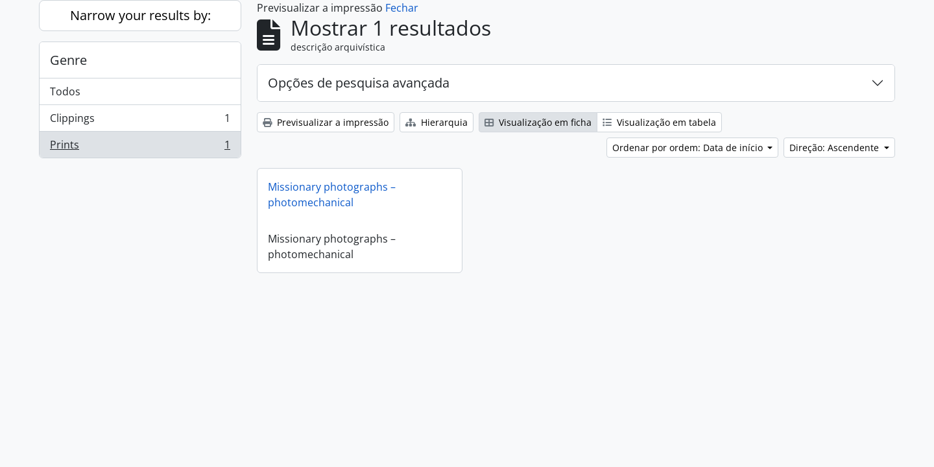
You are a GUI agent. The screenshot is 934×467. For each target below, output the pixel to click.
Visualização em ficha (538, 122)
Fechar (401, 8)
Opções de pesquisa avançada (358, 82)
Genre (68, 60)
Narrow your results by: (140, 15)
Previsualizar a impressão (326, 122)
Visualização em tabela (659, 122)
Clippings (139, 121)
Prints (139, 147)
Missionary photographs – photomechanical (332, 195)
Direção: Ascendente (835, 147)
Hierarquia (436, 122)
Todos (65, 91)
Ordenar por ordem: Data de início (688, 147)
